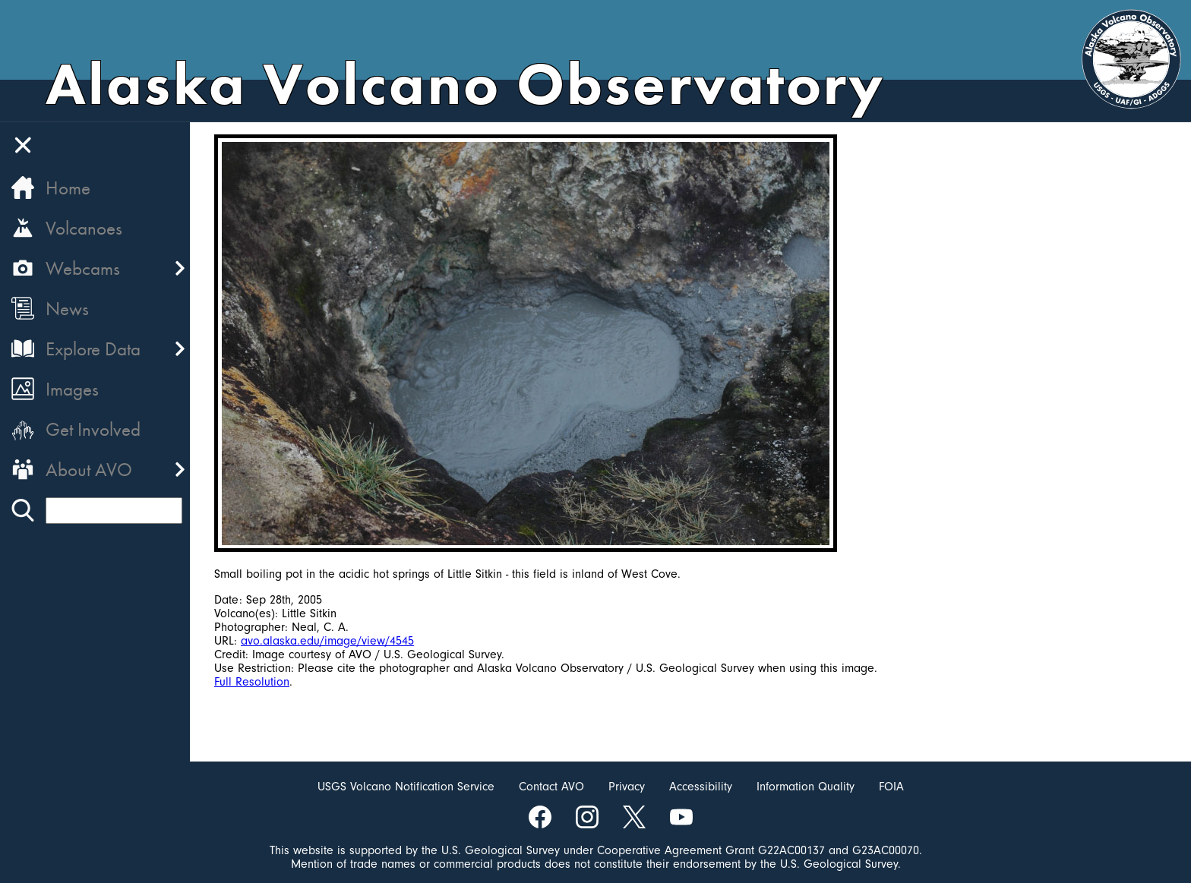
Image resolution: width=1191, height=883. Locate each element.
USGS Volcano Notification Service (405, 786)
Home (68, 187)
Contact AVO (551, 786)
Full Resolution (251, 682)
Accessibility (700, 786)
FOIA (891, 786)
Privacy (626, 786)
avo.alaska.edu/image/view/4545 (327, 641)
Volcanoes (84, 228)
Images (72, 389)
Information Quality (806, 786)
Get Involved (93, 429)
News (67, 308)
